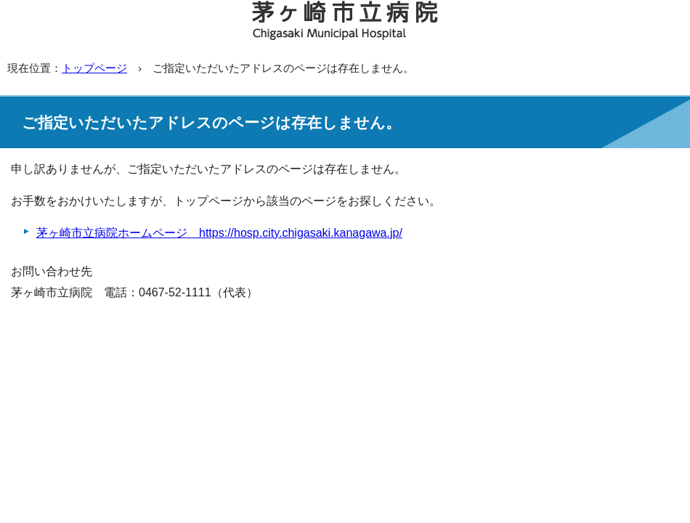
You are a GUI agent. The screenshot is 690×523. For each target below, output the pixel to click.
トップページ (94, 68)
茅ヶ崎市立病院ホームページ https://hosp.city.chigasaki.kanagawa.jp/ (219, 233)
